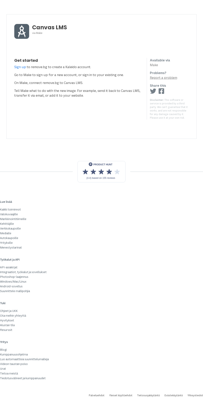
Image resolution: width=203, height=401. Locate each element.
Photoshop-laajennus (14, 277)
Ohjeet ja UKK (9, 311)
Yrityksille (6, 243)
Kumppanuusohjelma (14, 354)
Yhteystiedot (195, 395)
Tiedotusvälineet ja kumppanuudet (23, 378)
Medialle (5, 233)
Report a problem (163, 77)
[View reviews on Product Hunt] (101, 171)
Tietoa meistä (9, 373)
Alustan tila (7, 325)
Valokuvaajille (9, 214)
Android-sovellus (11, 286)
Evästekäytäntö (174, 395)
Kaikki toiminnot (10, 209)
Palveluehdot (96, 395)
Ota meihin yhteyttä (13, 315)
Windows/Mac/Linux (13, 281)
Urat (3, 369)
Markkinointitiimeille (13, 219)
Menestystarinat (11, 247)
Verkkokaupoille (10, 228)
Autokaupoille (9, 238)
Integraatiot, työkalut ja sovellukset (23, 272)
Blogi (3, 349)
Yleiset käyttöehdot (120, 395)
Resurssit (6, 330)
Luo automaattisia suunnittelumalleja (24, 359)
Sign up (20, 67)
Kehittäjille (7, 224)
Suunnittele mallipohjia (15, 291)
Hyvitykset (7, 320)
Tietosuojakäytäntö (148, 395)
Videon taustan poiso (14, 364)
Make (39, 33)
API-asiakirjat (8, 267)
